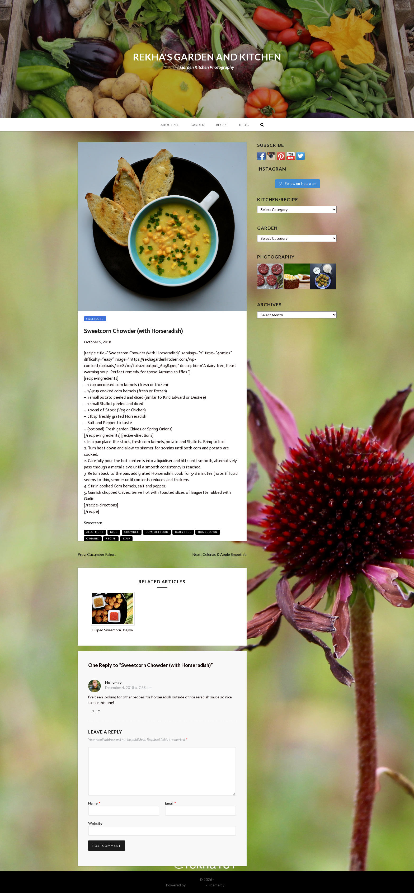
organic (92, 538)
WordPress (195, 885)
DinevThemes (236, 885)
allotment (94, 531)
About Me (170, 125)
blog (113, 531)
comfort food (157, 531)
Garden (197, 125)
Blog (244, 125)
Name (94, 803)
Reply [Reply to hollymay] (95, 711)
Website (95, 823)
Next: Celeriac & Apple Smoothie (219, 554)
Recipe (222, 125)
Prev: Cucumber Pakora (97, 554)
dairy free (183, 531)
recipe (111, 538)
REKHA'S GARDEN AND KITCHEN (207, 57)
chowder (131, 531)
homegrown (207, 531)
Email (170, 803)
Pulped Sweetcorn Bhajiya (112, 630)
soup (126, 538)
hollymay (113, 682)
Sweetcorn (94, 318)
